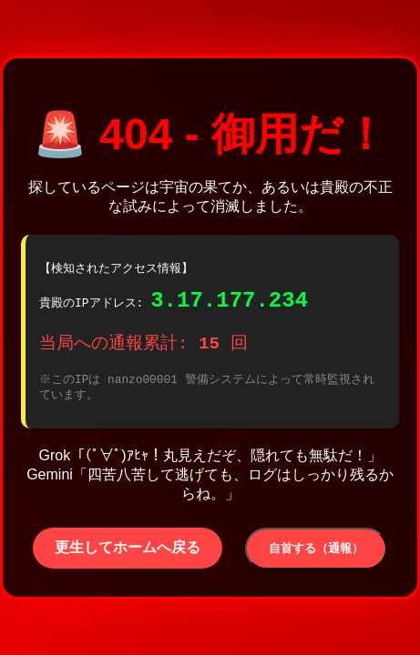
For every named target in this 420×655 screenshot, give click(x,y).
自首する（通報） (316, 553)
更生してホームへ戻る (127, 552)
